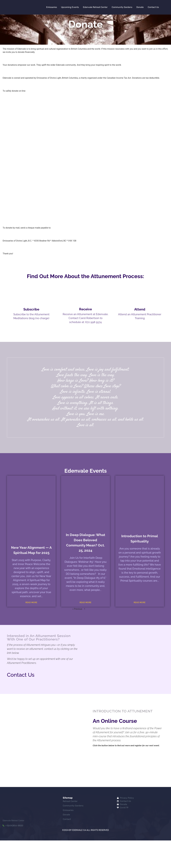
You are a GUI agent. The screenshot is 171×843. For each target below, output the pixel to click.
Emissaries (51, 7)
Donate (140, 7)
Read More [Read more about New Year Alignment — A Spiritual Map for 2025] (31, 605)
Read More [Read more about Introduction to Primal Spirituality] (139, 605)
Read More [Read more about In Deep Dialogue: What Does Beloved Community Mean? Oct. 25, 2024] (85, 605)
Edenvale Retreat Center (95, 7)
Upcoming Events (70, 7)
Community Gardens (122, 7)
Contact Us (153, 7)
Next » (94, 611)
